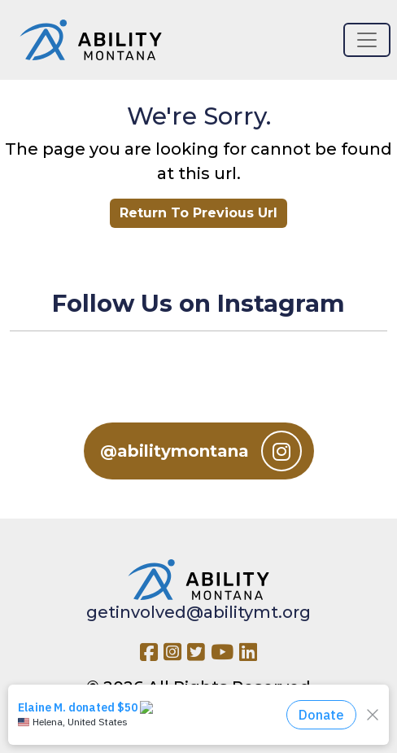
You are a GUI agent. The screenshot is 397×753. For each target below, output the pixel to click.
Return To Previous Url (198, 213)
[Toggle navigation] (366, 40)
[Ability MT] (90, 40)
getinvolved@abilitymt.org (198, 612)
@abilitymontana (201, 451)
